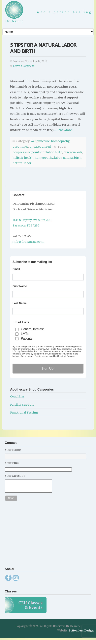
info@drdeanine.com (28, 242)
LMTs (24, 333)
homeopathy (60, 141)
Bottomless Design (81, 633)
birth (58, 152)
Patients (26, 338)
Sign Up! (48, 368)
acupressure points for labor (33, 152)
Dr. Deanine (49, 13)
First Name (20, 286)
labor (58, 158)
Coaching (17, 396)
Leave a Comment (23, 66)
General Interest (32, 329)
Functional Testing (24, 412)
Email (16, 269)
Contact (18, 195)
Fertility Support (22, 404)
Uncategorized (40, 146)
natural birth (72, 158)
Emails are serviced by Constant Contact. (55, 356)
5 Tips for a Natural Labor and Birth (43, 47)
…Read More (63, 130)
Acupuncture (40, 141)
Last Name (20, 303)
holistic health (23, 158)
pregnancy (20, 146)
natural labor (22, 163)
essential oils (72, 152)
